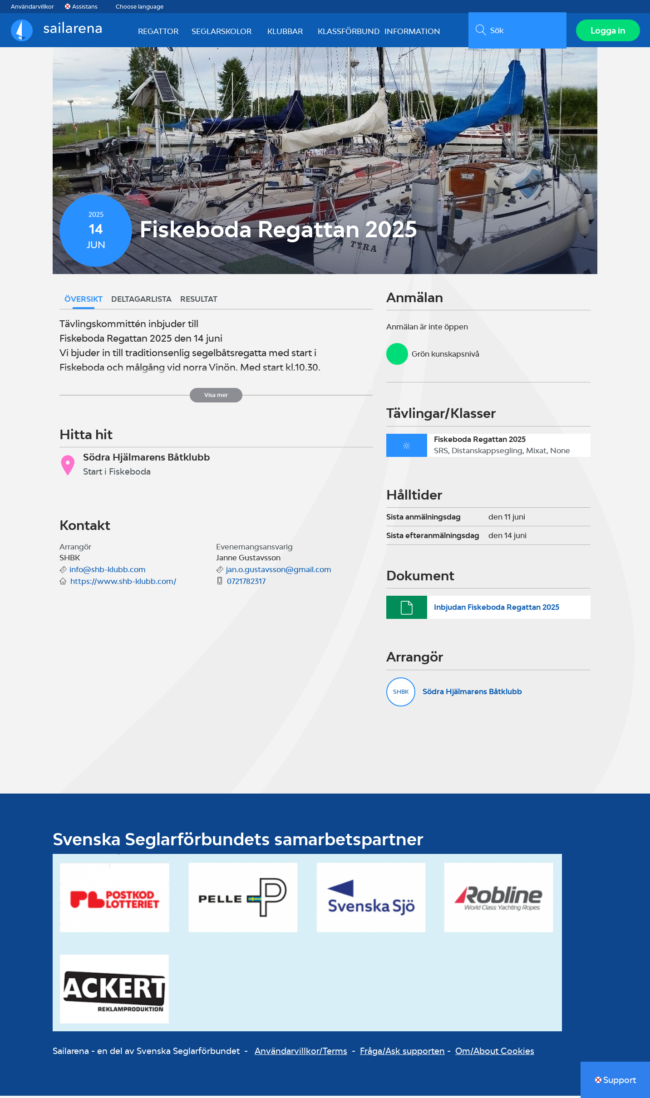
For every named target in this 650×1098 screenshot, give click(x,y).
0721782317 (246, 583)
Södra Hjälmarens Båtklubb (472, 693)
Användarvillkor (32, 6)
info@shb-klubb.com (107, 571)
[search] (516, 31)
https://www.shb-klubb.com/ (123, 583)
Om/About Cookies (494, 1053)
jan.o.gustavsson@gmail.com (278, 571)
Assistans (85, 6)
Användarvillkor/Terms (301, 1053)
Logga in (607, 31)
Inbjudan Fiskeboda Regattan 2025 (496, 609)
